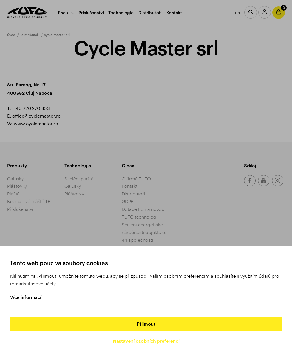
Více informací (25, 297)
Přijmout (146, 323)
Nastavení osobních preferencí (146, 341)
